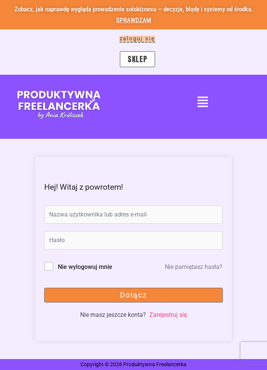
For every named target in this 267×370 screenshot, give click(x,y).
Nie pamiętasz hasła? (193, 266)
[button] (202, 103)
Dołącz (133, 294)
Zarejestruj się (168, 314)
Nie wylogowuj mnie (85, 266)
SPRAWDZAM (133, 20)
